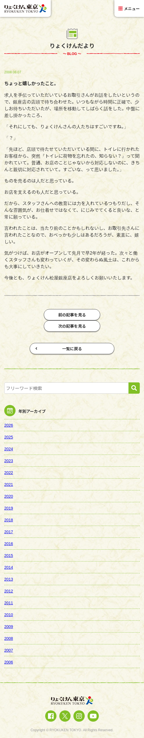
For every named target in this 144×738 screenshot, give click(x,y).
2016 (8, 543)
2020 (8, 496)
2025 (8, 437)
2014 (8, 567)
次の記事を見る (72, 326)
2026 (8, 425)
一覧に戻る (58, 348)
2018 (8, 520)
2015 (8, 555)
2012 (8, 591)
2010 (8, 614)
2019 (8, 508)
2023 (8, 460)
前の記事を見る (72, 315)
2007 (8, 650)
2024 (8, 448)
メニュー (129, 8)
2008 (8, 638)
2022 (8, 472)
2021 (8, 484)
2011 (8, 602)
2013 (8, 579)
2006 (8, 662)
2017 (8, 531)
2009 (8, 626)
